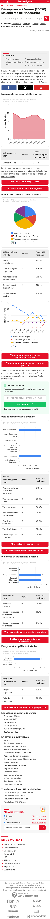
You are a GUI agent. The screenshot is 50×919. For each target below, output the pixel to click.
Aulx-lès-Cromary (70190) (14, 729)
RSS (29, 885)
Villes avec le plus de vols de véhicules (26, 551)
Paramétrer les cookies (29, 888)
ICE (5, 857)
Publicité (42, 883)
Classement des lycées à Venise (17, 753)
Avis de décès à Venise (13, 743)
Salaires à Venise (11, 762)
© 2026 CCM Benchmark (37, 890)
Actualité (9, 6)
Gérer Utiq (41, 888)
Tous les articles (21, 885)
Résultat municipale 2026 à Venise (18, 792)
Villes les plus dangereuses (26, 182)
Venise (7, 740)
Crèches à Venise (11, 772)
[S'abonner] (25, 827)
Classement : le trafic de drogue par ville (26, 707)
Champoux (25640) (12, 716)
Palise (35, 24)
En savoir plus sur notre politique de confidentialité (21, 409)
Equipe (22, 883)
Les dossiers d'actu (12, 823)
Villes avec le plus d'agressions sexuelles (26, 632)
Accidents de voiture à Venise (16, 756)
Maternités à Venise (12, 778)
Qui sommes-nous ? (12, 883)
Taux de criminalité (12, 59)
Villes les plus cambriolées (26, 544)
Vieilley (43, 24)
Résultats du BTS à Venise (15, 802)
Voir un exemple (39, 816)
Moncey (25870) (10, 719)
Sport (7, 819)
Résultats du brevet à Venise (16, 799)
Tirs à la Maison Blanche (14, 844)
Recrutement (37, 885)
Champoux (16, 24)
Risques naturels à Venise (15, 746)
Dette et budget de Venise (15, 765)
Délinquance (21, 6)
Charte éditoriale (32, 883)
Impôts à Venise (11, 768)
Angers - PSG (9, 867)
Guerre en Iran (10, 851)
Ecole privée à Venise (13, 775)
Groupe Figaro (22, 890)
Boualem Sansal (11, 848)
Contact (11, 885)
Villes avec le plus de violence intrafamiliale (26, 640)
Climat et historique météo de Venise (20, 759)
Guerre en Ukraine (12, 863)
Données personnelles (12, 888)
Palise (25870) (10, 722)
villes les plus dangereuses (26, 82)
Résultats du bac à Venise (15, 796)
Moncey (26, 24)
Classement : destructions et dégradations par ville (26, 356)
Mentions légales (10, 890)
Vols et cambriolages (34, 59)
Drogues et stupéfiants (35, 65)
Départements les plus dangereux (26, 188)
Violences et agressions (35, 62)
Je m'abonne (23, 404)
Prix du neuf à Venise (13, 781)
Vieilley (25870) (10, 726)
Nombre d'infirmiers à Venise (16, 749)
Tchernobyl (9, 854)
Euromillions (9, 870)
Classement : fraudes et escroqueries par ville (26, 364)
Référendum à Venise (13, 784)
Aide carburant (10, 860)
